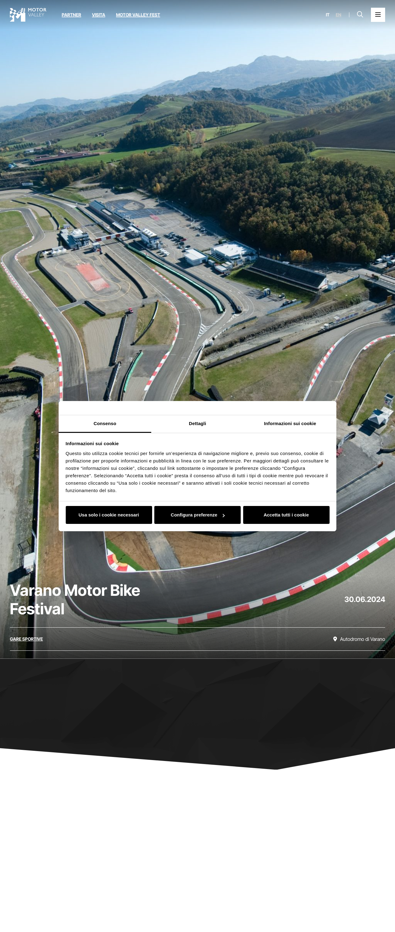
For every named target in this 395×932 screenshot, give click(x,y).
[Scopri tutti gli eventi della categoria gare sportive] (26, 639)
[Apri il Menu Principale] (378, 15)
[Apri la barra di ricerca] (360, 15)
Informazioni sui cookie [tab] (290, 423)
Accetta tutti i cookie (286, 514)
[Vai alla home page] (28, 15)
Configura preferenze (198, 514)
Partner (71, 14)
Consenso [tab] (105, 423)
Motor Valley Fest (138, 14)
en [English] (338, 14)
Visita (98, 14)
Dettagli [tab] (197, 423)
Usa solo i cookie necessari (109, 514)
